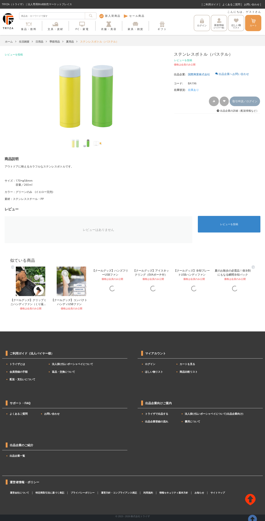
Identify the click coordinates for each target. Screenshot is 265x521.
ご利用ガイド (211, 4)
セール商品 (134, 16)
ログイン (202, 23)
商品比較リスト (189, 371)
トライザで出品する (156, 413)
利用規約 (148, 492)
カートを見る (187, 364)
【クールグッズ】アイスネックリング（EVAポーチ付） (151, 273)
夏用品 (70, 41)
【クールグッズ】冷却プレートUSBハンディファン (192, 273)
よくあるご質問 (231, 4)
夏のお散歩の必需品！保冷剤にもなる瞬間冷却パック (233, 273)
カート (253, 23)
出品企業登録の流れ (156, 421)
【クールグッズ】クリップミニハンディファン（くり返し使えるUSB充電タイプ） (28, 302)
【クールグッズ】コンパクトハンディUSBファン (69, 302)
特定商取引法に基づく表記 (50, 492)
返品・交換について (63, 371)
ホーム (9, 41)
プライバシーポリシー (83, 492)
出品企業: (180, 74)
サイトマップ (218, 492)
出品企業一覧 (17, 455)
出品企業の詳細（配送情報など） (239, 110)
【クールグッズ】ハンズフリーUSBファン (110, 273)
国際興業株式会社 (199, 74)
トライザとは (17, 364)
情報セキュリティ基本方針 (173, 492)
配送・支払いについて (22, 379)
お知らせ (199, 492)
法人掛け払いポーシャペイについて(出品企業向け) (214, 413)
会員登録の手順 (19, 371)
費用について (192, 421)
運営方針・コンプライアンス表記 (119, 492)
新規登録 (219, 23)
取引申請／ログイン (244, 101)
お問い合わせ (251, 4)
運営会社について (19, 492)
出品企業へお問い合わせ (232, 74)
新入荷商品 (110, 16)
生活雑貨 (24, 41)
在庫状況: (180, 90)
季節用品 (55, 41)
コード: (178, 83)
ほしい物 (236, 23)
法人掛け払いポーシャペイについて (72, 364)
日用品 (39, 41)
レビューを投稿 (14, 54)
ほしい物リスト (154, 371)
